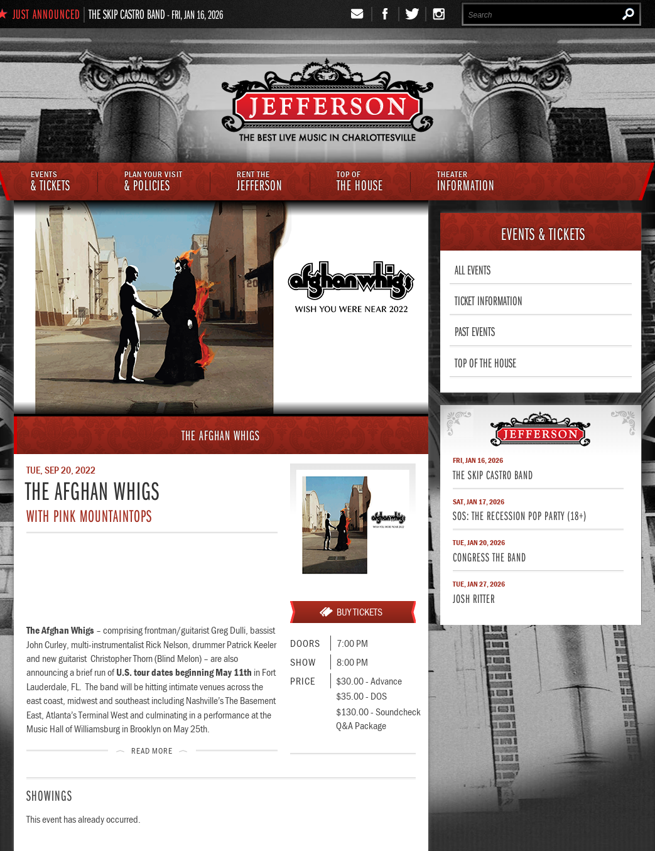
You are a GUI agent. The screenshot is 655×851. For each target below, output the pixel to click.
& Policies (153, 182)
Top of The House (485, 362)
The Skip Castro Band (127, 14)
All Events (472, 269)
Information (466, 182)
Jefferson (260, 182)
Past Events (475, 331)
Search (628, 14)
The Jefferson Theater (327, 101)
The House (360, 182)
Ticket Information (488, 300)
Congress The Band (489, 557)
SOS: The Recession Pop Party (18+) (520, 515)
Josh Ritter (474, 598)
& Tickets (50, 182)
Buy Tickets (359, 611)
